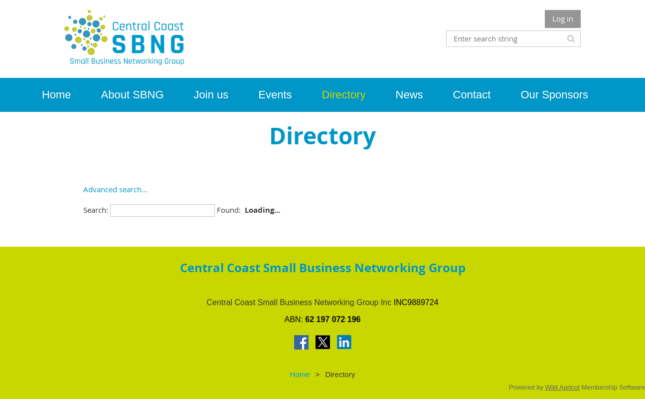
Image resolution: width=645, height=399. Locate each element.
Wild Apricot (562, 387)
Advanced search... (115, 189)
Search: (95, 210)
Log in (562, 18)
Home (300, 374)
